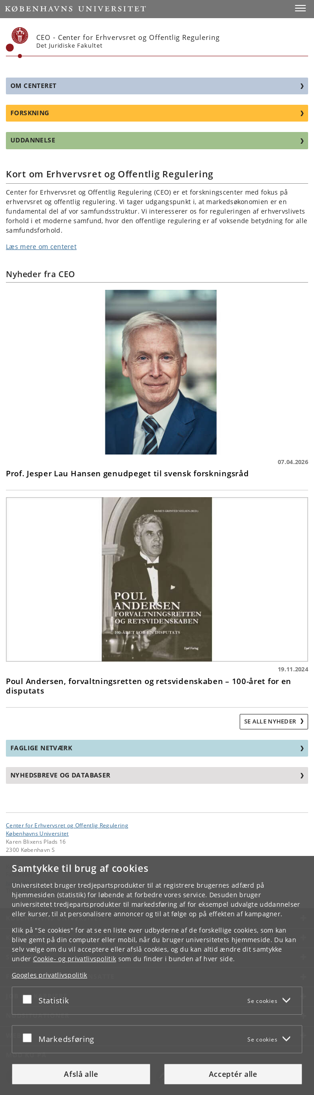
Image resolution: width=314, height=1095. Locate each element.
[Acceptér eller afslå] (29, 999)
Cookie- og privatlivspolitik (74, 958)
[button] (300, 8)
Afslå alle (81, 1074)
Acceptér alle (233, 1074)
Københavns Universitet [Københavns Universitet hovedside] (37, 833)
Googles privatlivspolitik (49, 975)
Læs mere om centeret (41, 246)
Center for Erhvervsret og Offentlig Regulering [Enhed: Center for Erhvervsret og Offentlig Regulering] (67, 825)
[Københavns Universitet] (17, 42)
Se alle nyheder (271, 721)
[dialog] (157, 975)
